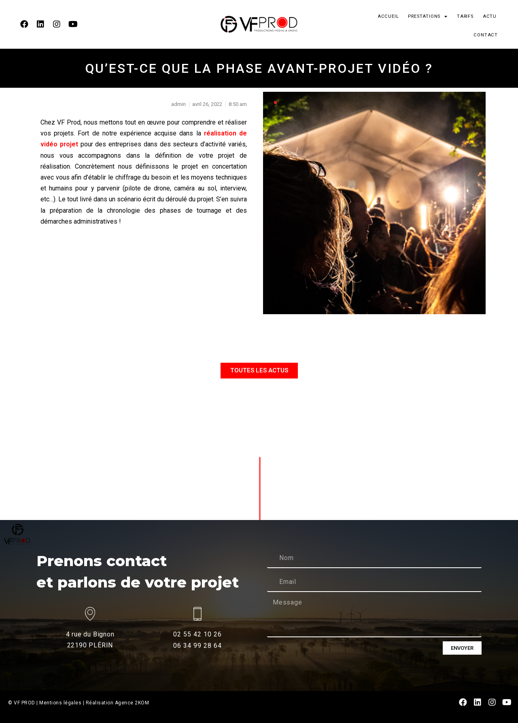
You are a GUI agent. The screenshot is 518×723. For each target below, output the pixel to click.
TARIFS (465, 16)
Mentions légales (60, 703)
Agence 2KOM (132, 703)
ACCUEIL (388, 16)
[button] (259, 370)
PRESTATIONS (428, 16)
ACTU (490, 16)
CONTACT (485, 35)
